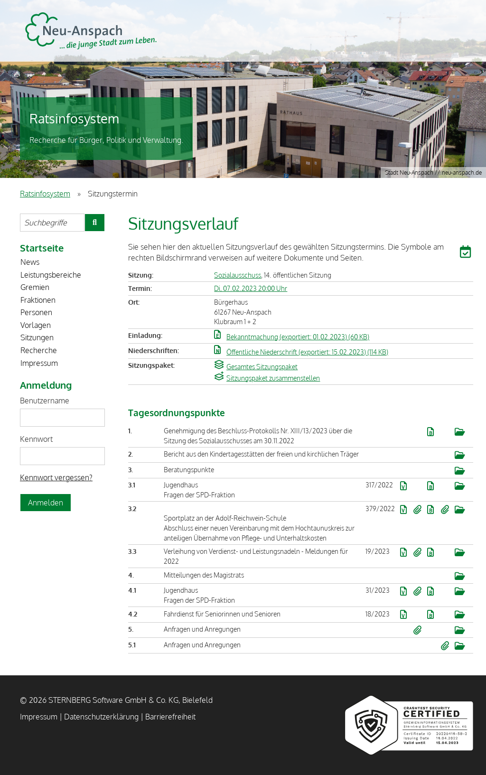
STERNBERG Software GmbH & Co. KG (90, 31)
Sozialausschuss (237, 275)
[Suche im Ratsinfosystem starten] (94, 223)
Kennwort (36, 439)
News (29, 262)
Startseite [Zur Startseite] (42, 248)
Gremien (34, 287)
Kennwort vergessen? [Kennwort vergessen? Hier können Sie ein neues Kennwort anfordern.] (56, 477)
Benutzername (44, 400)
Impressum (39, 363)
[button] (466, 253)
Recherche (38, 350)
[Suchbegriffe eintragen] (52, 223)
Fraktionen (38, 300)
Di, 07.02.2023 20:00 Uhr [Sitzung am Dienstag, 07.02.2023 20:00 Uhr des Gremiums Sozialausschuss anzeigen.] (250, 288)
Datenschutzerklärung (101, 716)
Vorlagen (35, 325)
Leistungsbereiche (50, 275)
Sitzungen (37, 337)
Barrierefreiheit (170, 716)
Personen (36, 312)
